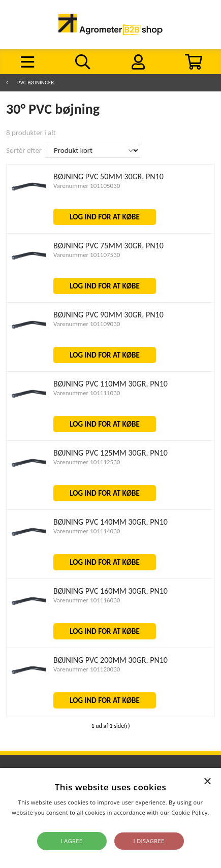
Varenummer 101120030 (86, 669)
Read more (110, 822)
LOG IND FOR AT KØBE (105, 216)
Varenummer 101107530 (86, 255)
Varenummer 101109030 (86, 324)
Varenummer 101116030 (86, 600)
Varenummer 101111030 (86, 393)
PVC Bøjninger (35, 82)
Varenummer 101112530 (86, 462)
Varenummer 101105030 (86, 185)
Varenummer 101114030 (86, 531)
